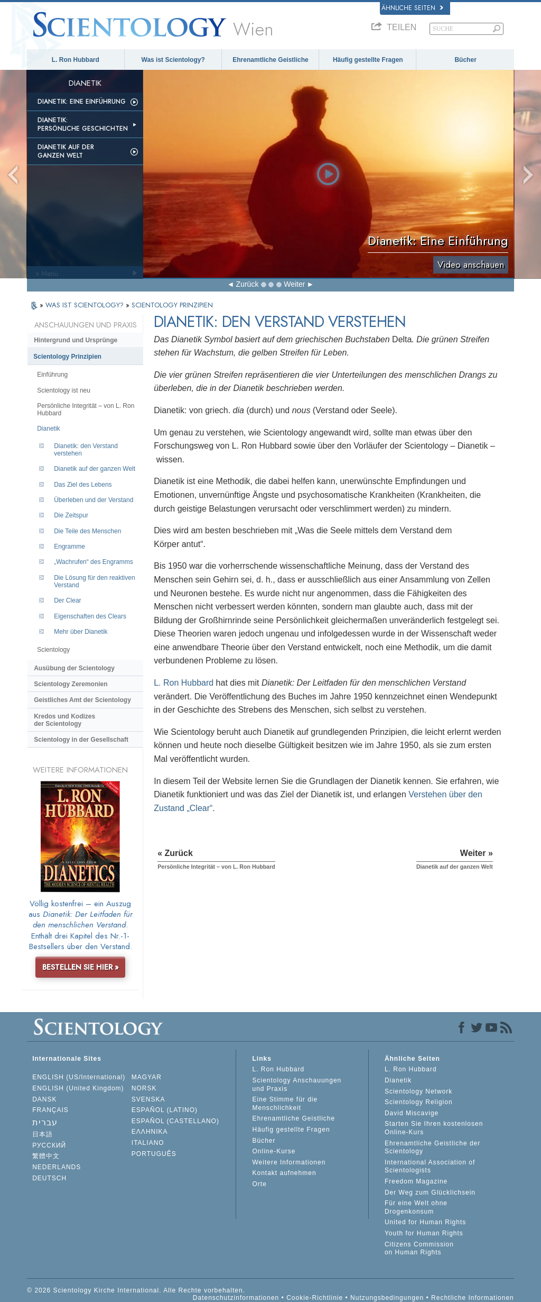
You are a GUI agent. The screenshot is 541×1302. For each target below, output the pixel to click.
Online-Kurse (273, 1151)
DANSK (44, 1099)
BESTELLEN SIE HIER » (80, 967)
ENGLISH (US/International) (78, 1077)
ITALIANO (148, 1142)
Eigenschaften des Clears (90, 616)
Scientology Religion (419, 1102)
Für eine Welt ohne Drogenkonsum (416, 1207)
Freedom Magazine (416, 1181)
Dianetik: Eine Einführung (82, 101)
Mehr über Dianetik (80, 631)
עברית (45, 1122)
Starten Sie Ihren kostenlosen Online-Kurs (434, 1128)
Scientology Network (418, 1091)
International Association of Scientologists (430, 1166)
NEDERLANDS (56, 1167)
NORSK (144, 1088)
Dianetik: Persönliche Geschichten (83, 124)
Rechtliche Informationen (472, 1297)
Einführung (52, 374)
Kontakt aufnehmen (284, 1173)
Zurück (247, 284)
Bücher (465, 59)
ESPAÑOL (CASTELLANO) (175, 1121)
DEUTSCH (49, 1178)
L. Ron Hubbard (75, 59)
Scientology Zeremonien (70, 684)
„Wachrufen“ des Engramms (93, 562)
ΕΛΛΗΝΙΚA (150, 1131)
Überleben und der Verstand (93, 500)
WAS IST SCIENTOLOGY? (85, 305)
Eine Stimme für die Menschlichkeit (285, 1104)
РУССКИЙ (49, 1145)
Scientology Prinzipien (67, 356)
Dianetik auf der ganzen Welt (66, 151)
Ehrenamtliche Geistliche (270, 59)
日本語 (42, 1134)
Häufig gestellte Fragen (368, 59)
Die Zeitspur (71, 515)
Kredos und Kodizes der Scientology (64, 720)
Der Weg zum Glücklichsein (430, 1192)
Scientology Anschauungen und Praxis (296, 1084)
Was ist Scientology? (173, 59)
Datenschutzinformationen (236, 1297)
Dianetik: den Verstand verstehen (86, 449)
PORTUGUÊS (154, 1154)
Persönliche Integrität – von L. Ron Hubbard (85, 409)
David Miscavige (412, 1113)
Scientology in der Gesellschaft (81, 739)
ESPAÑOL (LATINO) (165, 1110)
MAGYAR (147, 1077)
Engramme (69, 546)
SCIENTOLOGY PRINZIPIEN (172, 305)
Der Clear (67, 600)
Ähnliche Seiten (412, 8)
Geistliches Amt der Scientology (82, 700)
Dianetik (48, 428)
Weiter (294, 284)
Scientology (53, 649)
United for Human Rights (425, 1222)
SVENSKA (148, 1099)
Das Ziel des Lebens (82, 484)
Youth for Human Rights (424, 1233)
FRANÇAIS (50, 1110)
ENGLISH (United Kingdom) (78, 1088)
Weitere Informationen (288, 1162)
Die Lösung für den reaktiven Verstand (94, 581)
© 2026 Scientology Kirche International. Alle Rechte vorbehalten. (136, 1290)
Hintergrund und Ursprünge (75, 340)
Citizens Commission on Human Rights (419, 1249)
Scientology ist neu (63, 390)
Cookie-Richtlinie (314, 1297)
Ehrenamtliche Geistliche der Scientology (432, 1147)
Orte (259, 1184)
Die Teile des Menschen (87, 531)
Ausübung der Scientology (74, 668)
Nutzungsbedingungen (387, 1297)
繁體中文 (46, 1156)
